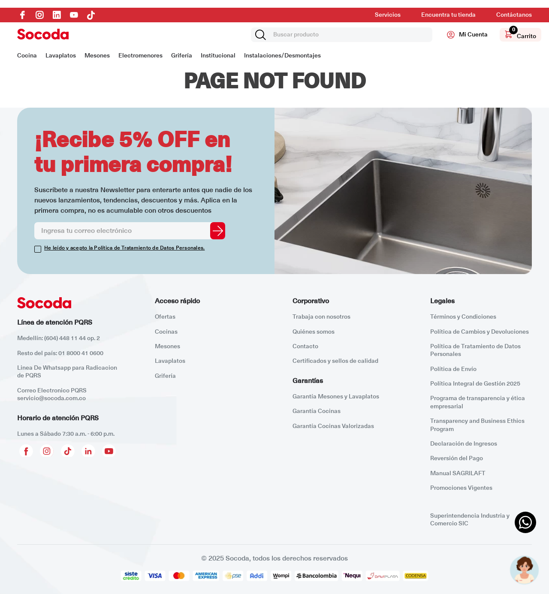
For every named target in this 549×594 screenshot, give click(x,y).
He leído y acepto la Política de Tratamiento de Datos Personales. (124, 248)
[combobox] (341, 34)
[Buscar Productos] (262, 35)
